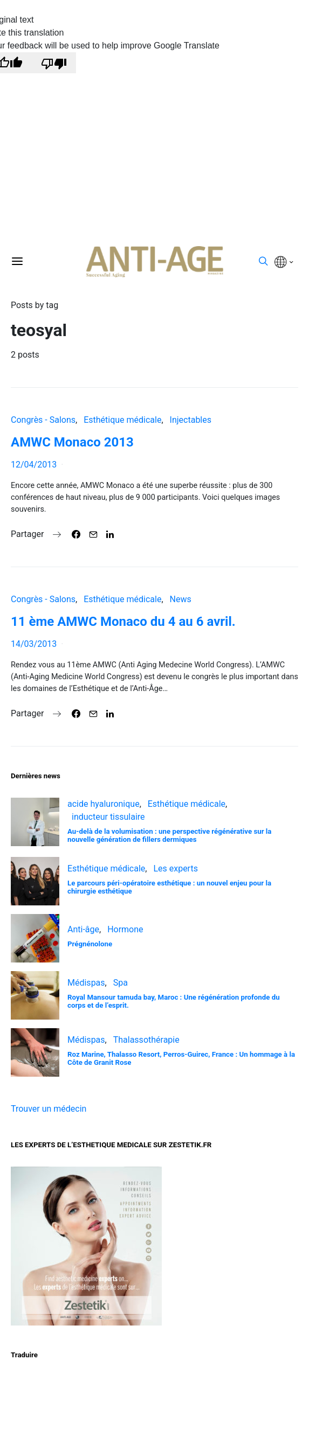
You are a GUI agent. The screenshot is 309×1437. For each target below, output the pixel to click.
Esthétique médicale (122, 420)
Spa (120, 983)
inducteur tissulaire (108, 817)
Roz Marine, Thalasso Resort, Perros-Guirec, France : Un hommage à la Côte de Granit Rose (181, 1058)
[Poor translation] (54, 62)
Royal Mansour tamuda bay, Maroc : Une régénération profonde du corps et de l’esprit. (173, 1001)
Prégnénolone (89, 944)
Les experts (175, 868)
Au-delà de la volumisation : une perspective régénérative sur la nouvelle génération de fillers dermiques (169, 835)
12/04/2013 (34, 464)
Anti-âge (83, 929)
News (180, 599)
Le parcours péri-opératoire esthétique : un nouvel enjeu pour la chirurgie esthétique (169, 887)
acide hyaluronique (103, 804)
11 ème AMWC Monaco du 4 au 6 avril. (123, 621)
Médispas (86, 983)
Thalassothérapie (146, 1040)
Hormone (125, 929)
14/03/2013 (34, 644)
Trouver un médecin (48, 1109)
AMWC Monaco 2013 (72, 442)
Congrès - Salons (43, 420)
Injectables (190, 420)
